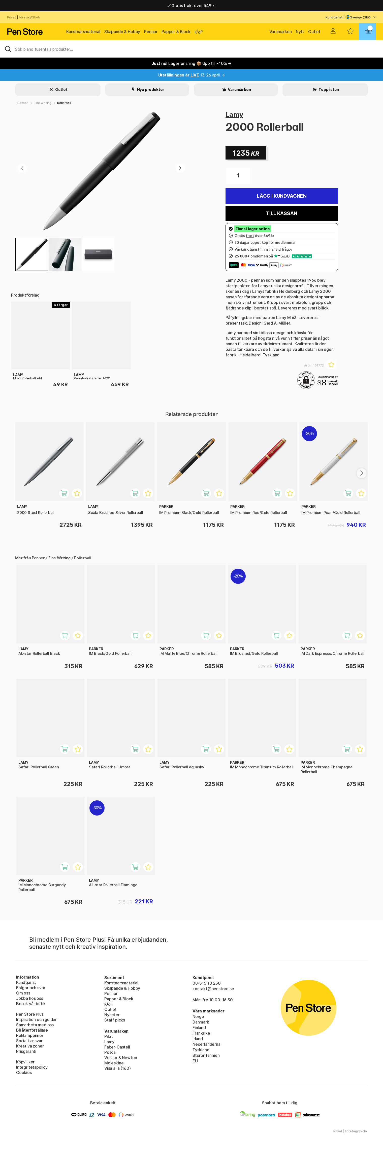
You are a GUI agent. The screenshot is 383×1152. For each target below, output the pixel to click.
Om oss (23, 993)
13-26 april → (191, 74)
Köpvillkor (25, 1061)
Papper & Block (176, 31)
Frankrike (201, 1033)
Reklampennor (29, 1035)
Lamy (234, 114)
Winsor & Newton (120, 1057)
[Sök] (191, 48)
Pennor (150, 31)
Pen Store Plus (30, 1014)
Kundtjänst (334, 17)
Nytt (300, 31)
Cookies (24, 1072)
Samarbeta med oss (35, 1024)
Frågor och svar (30, 987)
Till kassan (281, 213)
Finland (199, 1027)
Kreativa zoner (30, 1046)
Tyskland (201, 1049)
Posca (110, 1052)
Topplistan (328, 89)
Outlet (314, 31)
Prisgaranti (26, 1051)
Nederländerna (206, 1044)
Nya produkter (150, 89)
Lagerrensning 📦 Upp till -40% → (191, 63)
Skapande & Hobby (122, 31)
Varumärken (280, 31)
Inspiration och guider (36, 1019)
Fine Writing (42, 103)
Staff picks (114, 1020)
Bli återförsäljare (32, 1030)
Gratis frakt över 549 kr (191, 5)
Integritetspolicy (32, 1067)
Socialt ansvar (29, 1040)
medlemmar (285, 242)
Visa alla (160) (117, 1068)
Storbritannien (206, 1055)
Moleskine (113, 1062)
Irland (198, 1038)
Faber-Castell (117, 1047)
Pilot (108, 1036)
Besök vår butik (30, 1003)
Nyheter (112, 1014)
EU (195, 1060)
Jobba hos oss (29, 998)
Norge (198, 1016)
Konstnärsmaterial (83, 31)
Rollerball (64, 103)
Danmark (201, 1022)
